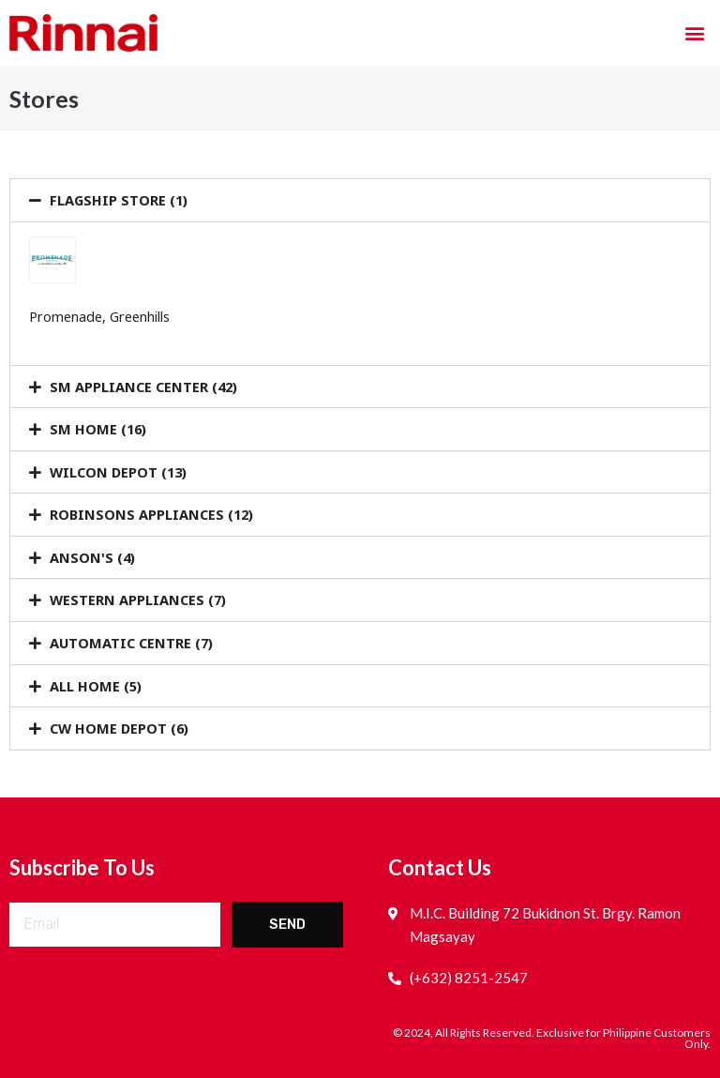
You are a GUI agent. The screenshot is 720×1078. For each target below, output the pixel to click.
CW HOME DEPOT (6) (119, 728)
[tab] (360, 200)
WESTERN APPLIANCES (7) (138, 599)
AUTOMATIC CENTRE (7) (131, 642)
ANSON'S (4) (92, 557)
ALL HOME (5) (96, 685)
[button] (695, 33)
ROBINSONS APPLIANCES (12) (151, 514)
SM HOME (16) (98, 428)
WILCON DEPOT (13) (118, 472)
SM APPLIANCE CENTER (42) (143, 386)
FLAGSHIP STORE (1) (119, 199)
